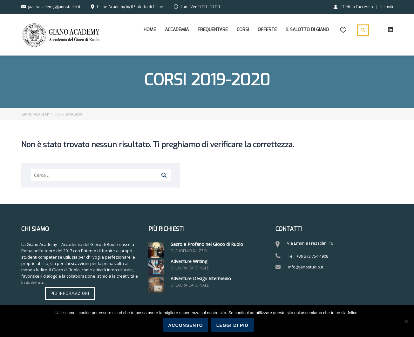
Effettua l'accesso (353, 6)
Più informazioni (70, 293)
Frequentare (213, 30)
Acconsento (185, 325)
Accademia (177, 30)
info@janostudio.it (305, 267)
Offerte (267, 30)
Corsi (243, 30)
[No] (406, 321)
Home (150, 30)
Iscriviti (386, 7)
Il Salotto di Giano (307, 30)
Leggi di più (232, 325)
